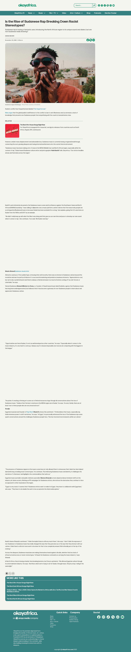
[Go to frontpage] (27, 5)
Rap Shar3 (30, 412)
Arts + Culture (75, 13)
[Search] (94, 5)
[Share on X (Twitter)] (90, 40)
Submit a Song (73, 620)
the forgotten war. (40, 109)
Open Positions (74, 621)
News (30, 13)
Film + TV (52, 13)
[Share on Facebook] (87, 40)
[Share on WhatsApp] (93, 40)
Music (41, 13)
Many (7, 113)
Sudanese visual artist (22, 271)
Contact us (72, 616)
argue (11, 113)
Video (64, 13)
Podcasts (97, 13)
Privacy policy (73, 618)
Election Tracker (111, 13)
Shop (88, 13)
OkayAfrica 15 (19, 13)
